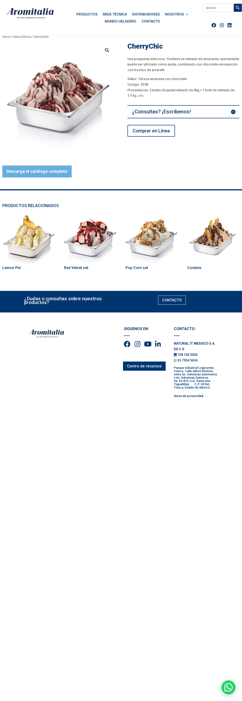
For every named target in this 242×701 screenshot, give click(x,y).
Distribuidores (146, 14)
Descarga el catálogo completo (37, 171)
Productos (86, 14)
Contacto (150, 21)
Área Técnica (115, 14)
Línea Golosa (22, 37)
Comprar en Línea (151, 131)
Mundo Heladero (120, 21)
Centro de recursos (144, 366)
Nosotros (174, 14)
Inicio (6, 37)
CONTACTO (172, 300)
